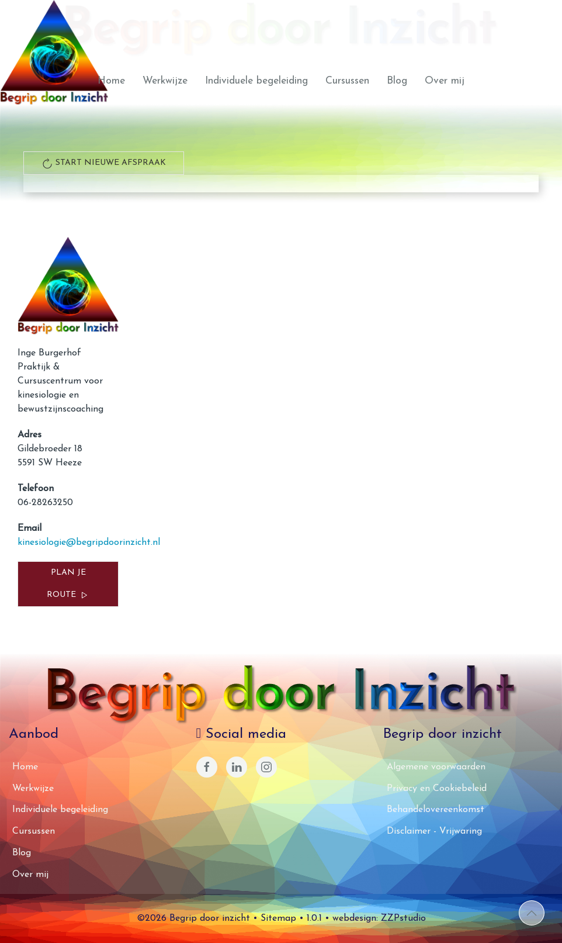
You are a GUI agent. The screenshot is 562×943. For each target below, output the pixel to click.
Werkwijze (165, 81)
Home (111, 81)
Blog (397, 81)
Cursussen (347, 81)
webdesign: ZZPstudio (379, 918)
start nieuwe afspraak (103, 163)
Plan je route (68, 584)
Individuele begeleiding (256, 81)
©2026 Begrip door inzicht (193, 918)
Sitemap (278, 918)
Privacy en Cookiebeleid (437, 788)
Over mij (444, 81)
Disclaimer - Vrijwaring (434, 831)
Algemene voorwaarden (436, 767)
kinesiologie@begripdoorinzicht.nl (89, 542)
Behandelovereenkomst (435, 809)
